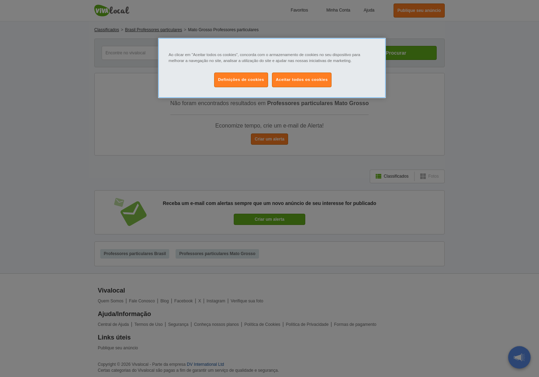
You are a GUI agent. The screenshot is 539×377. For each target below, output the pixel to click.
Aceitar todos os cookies (302, 79)
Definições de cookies (241, 79)
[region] (272, 68)
